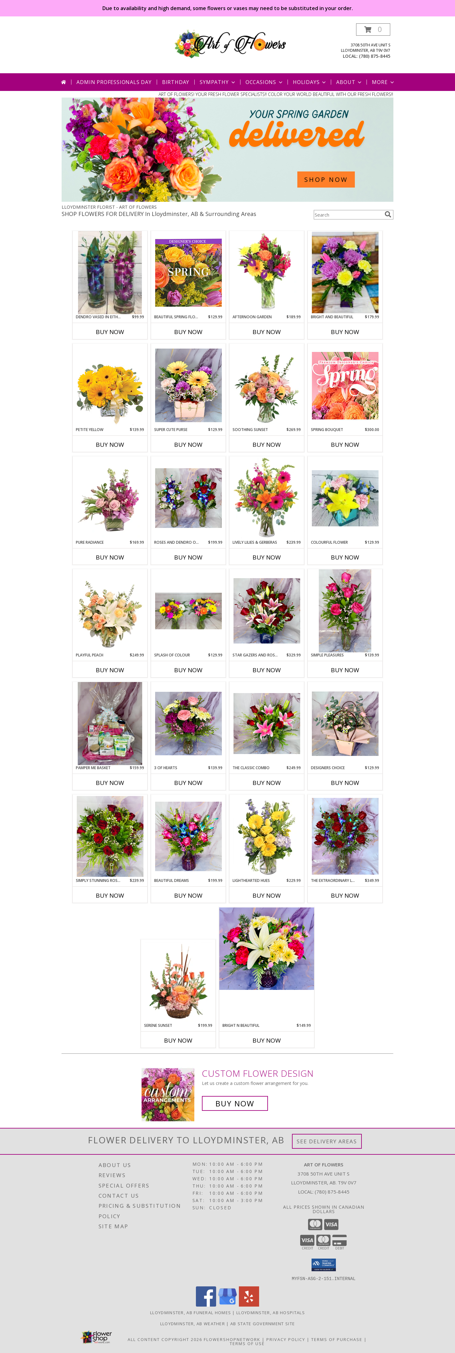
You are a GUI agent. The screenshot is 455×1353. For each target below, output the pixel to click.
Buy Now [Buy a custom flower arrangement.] (234, 1103)
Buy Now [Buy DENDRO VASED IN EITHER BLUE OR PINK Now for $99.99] (110, 332)
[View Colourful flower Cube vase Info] (345, 498)
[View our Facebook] (206, 1305)
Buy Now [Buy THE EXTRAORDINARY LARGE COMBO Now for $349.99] (345, 895)
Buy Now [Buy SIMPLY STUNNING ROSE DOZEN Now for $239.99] (110, 895)
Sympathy (218, 82)
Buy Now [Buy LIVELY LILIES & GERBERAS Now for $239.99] (266, 557)
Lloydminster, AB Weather (192, 1323)
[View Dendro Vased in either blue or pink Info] (110, 272)
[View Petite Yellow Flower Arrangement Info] (110, 385)
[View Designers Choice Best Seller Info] (345, 723)
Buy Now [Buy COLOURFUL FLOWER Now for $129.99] (345, 557)
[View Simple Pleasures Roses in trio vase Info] (345, 611)
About (349, 82)
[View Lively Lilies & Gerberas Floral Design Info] (267, 498)
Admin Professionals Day (113, 82)
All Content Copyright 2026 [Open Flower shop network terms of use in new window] (165, 1339)
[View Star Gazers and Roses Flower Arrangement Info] (267, 611)
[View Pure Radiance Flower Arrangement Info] (110, 498)
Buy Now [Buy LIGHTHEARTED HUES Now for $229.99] (266, 895)
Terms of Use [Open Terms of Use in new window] (247, 1343)
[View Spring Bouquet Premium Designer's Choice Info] (345, 385)
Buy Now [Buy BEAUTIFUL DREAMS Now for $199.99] (188, 895)
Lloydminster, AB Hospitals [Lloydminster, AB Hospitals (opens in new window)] (270, 1312)
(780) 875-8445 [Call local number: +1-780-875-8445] (374, 56)
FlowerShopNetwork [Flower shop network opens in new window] (232, 1339)
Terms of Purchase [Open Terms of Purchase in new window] (336, 1339)
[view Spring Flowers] (227, 200)
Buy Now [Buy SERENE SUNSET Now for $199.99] (178, 1040)
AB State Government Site (262, 1323)
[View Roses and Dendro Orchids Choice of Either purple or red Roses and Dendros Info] (188, 498)
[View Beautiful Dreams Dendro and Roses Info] (188, 836)
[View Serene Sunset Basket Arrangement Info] (178, 981)
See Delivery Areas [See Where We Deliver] (327, 1141)
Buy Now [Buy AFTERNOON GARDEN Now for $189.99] (266, 332)
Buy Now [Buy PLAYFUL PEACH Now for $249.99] (110, 670)
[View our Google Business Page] (227, 1305)
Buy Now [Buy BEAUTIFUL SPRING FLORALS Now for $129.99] (188, 332)
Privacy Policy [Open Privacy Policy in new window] (285, 1339)
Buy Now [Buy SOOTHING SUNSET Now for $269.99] (266, 444)
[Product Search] (348, 214)
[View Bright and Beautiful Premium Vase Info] (345, 273)
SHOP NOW (326, 179)
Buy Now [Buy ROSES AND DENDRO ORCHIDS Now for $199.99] (188, 557)
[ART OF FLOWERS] (230, 43)
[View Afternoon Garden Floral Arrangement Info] (267, 272)
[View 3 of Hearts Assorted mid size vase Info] (188, 723)
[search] (388, 214)
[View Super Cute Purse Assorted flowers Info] (188, 385)
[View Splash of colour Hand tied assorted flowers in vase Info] (188, 611)
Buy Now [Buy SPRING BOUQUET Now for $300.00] (345, 444)
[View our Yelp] (249, 1305)
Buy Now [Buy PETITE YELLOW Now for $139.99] (110, 444)
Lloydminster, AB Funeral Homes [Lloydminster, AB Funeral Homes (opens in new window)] (190, 1312)
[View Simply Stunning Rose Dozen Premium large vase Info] (110, 836)
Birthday (175, 82)
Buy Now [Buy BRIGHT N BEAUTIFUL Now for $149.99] (266, 1040)
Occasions (265, 82)
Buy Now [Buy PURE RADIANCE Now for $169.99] (110, 557)
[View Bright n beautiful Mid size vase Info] (266, 948)
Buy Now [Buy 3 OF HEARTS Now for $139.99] (188, 783)
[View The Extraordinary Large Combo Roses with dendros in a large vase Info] (345, 836)
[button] (373, 29)
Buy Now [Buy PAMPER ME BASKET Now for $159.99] (110, 783)
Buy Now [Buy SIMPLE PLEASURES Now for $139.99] (345, 670)
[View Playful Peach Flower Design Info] (110, 611)
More (383, 82)
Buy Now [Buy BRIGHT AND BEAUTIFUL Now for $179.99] (345, 332)
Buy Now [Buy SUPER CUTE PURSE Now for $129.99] (188, 444)
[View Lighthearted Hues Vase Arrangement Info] (267, 836)
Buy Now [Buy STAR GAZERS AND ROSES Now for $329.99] (266, 670)
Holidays (310, 82)
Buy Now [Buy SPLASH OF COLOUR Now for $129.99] (188, 670)
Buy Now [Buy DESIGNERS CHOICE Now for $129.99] (345, 783)
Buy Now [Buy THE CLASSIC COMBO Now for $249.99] (266, 783)
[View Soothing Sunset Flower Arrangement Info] (267, 385)
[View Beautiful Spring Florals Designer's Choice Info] (188, 272)
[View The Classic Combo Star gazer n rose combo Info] (267, 723)
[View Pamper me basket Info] (110, 723)
